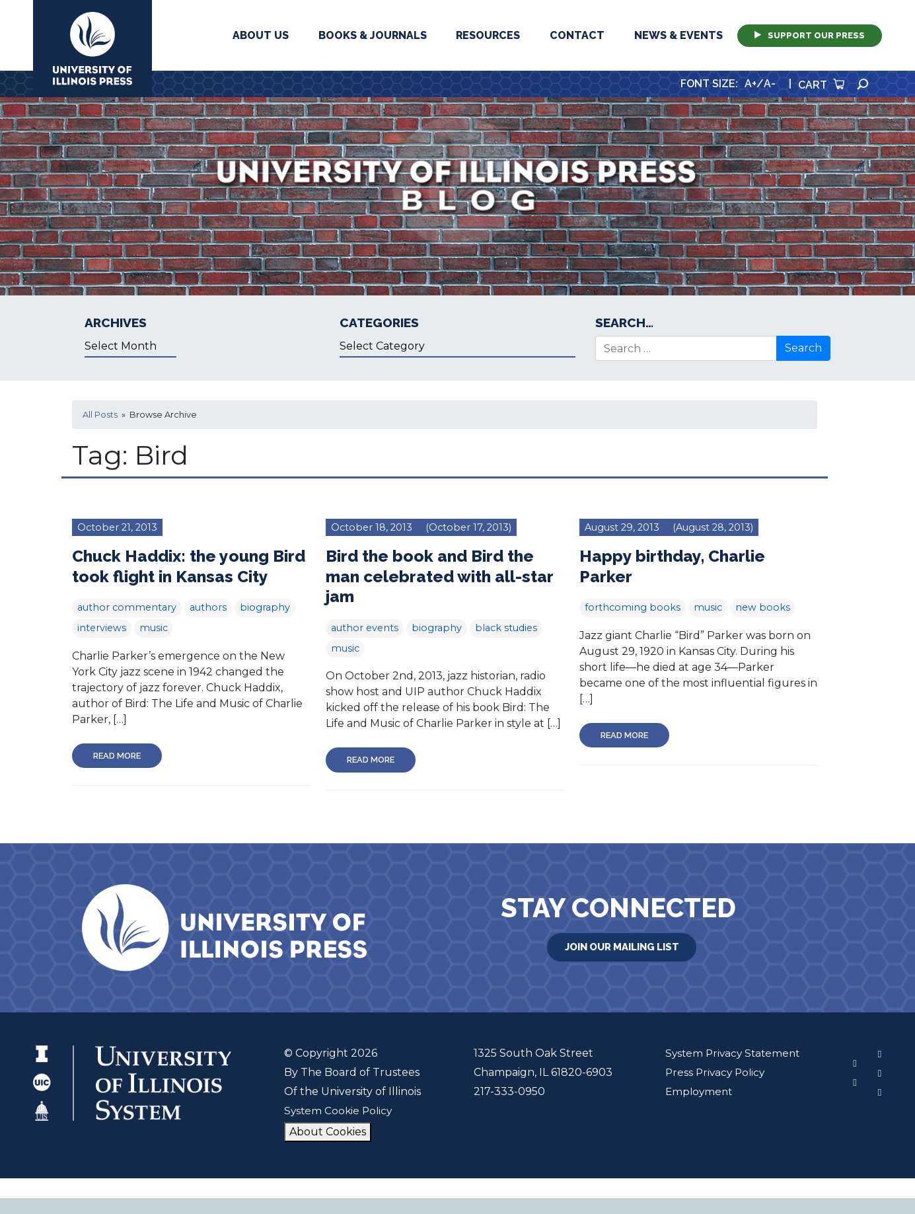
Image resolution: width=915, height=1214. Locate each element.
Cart (821, 85)
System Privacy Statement (731, 1069)
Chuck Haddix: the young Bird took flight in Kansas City (175, 576)
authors (208, 628)
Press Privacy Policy (712, 1088)
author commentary (126, 628)
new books (762, 607)
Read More (117, 775)
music (153, 648)
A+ (750, 83)
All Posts (100, 415)
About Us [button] (261, 35)
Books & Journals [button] (372, 35)
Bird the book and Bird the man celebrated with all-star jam (444, 576)
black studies (506, 628)
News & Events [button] (678, 35)
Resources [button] (488, 35)
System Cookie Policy (338, 1126)
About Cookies (325, 1147)
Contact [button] (577, 35)
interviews (101, 648)
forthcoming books (632, 607)
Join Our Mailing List (622, 961)
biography (265, 628)
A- (770, 83)
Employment (696, 1107)
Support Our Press (809, 35)
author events (364, 628)
